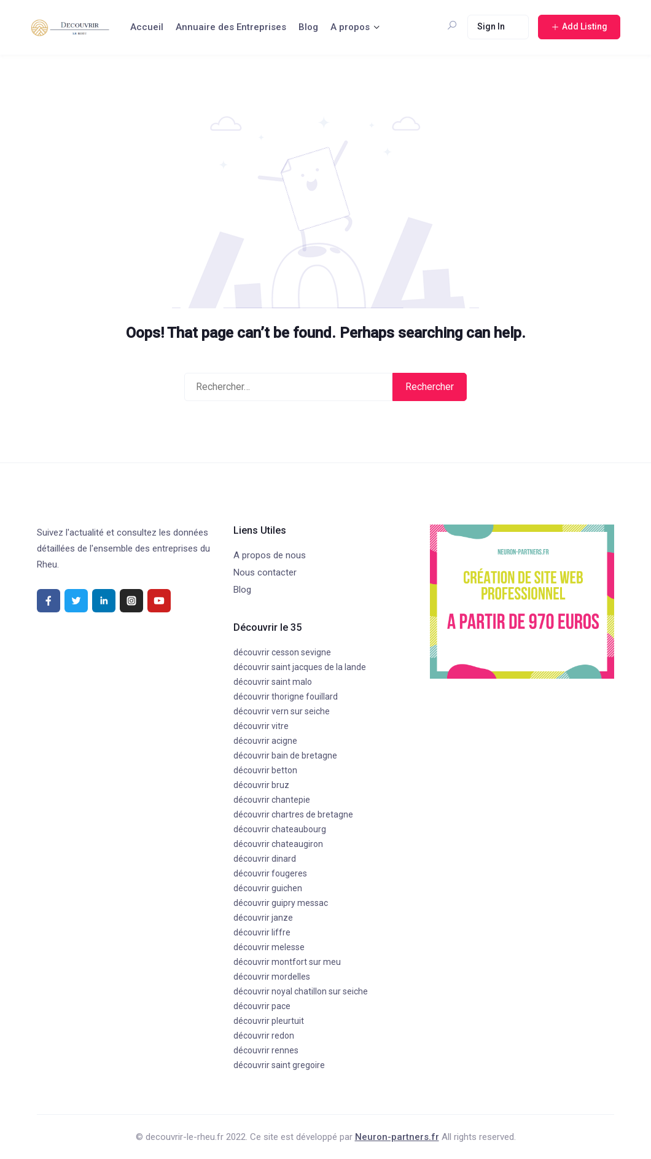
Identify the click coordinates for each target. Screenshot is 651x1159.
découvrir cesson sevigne (282, 652)
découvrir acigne (265, 741)
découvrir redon (263, 1035)
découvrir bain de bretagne (285, 755)
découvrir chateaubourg (279, 829)
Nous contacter (265, 572)
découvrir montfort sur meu (287, 962)
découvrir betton (265, 770)
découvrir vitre (261, 726)
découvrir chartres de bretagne (293, 814)
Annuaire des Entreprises (231, 27)
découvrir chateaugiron (278, 844)
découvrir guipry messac (280, 903)
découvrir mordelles (271, 976)
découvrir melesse (269, 947)
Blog (308, 27)
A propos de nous (269, 555)
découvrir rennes (265, 1050)
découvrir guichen (267, 888)
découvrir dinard (264, 859)
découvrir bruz (261, 785)
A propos (350, 27)
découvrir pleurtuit (268, 1021)
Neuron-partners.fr (397, 1136)
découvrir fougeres (270, 873)
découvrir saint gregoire (279, 1065)
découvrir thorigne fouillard (285, 696)
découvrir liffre (261, 932)
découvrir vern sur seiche (281, 711)
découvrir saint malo (272, 682)
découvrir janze (263, 918)
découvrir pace (261, 1006)
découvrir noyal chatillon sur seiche (300, 991)
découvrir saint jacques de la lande (299, 667)
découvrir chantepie (271, 800)
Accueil (146, 27)
